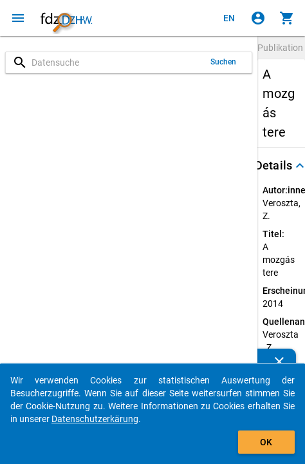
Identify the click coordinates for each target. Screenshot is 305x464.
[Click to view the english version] (229, 18)
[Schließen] (279, 361)
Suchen (223, 61)
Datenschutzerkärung (94, 419)
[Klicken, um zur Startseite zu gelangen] (66, 18)
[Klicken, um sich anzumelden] (258, 18)
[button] (281, 166)
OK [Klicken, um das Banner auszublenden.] (266, 442)
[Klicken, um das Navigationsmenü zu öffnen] (18, 18)
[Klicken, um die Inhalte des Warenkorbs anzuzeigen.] (287, 18)
